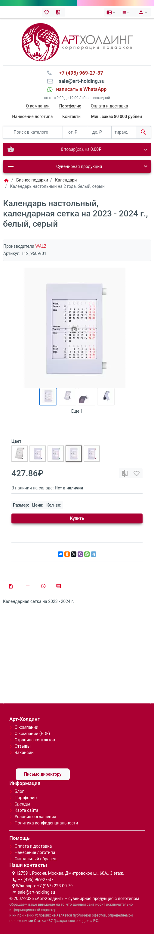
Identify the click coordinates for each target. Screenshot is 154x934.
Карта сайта (26, 810)
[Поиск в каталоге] (33, 132)
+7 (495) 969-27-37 (36, 879)
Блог (19, 791)
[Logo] (77, 41)
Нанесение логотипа (32, 116)
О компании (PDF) (32, 733)
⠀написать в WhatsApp (79, 89)
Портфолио (25, 797)
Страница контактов (34, 739)
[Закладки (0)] (48, 12)
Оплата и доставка (109, 106)
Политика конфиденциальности (46, 823)
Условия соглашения (35, 816)
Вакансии (23, 752)
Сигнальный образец (35, 858)
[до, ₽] (99, 132)
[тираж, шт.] (123, 132)
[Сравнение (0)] (59, 12)
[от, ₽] (75, 132)
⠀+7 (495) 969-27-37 (79, 73)
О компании (38, 106)
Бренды (22, 804)
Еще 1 (77, 411)
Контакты (72, 116)
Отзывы (22, 746)
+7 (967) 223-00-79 (55, 885)
